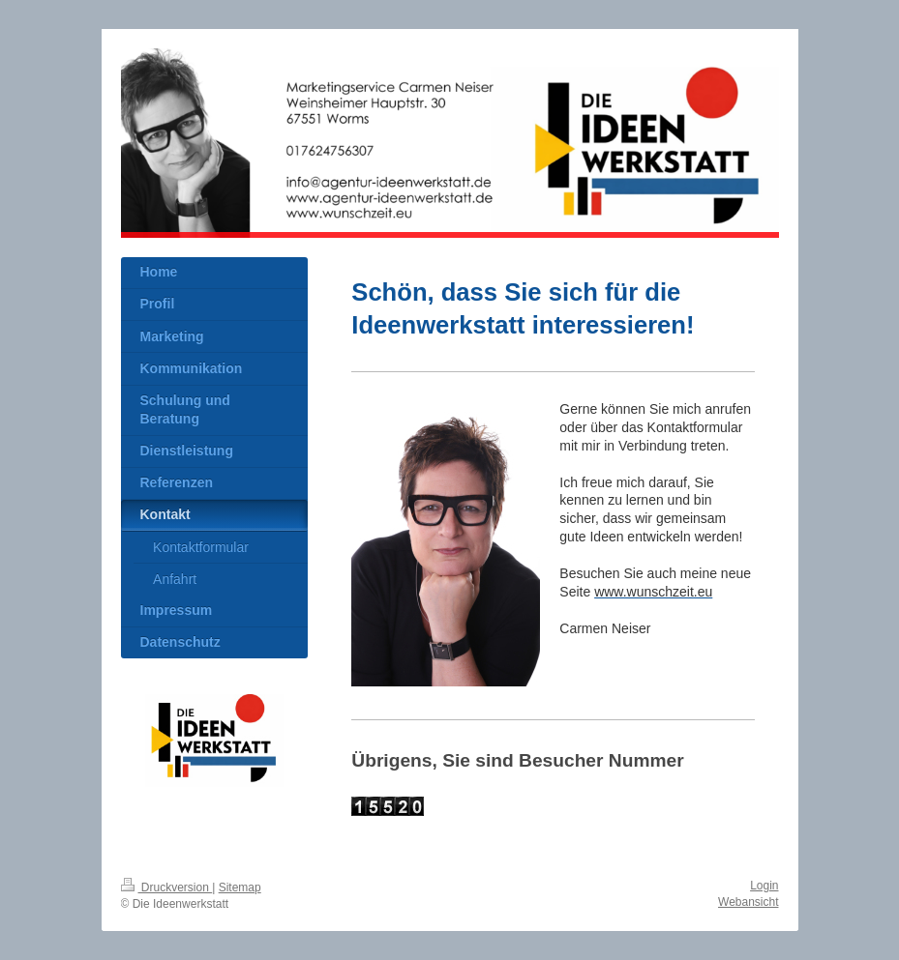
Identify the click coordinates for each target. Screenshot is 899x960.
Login (764, 885)
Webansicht (748, 902)
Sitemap (240, 887)
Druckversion (167, 887)
